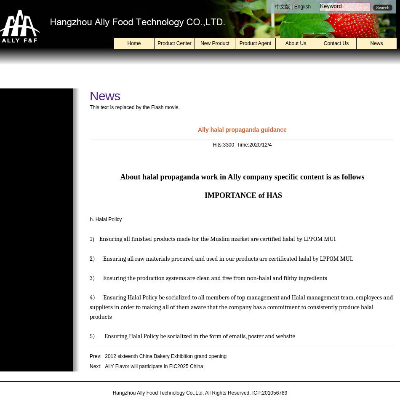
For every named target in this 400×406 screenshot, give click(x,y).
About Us (295, 43)
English (302, 7)
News (376, 43)
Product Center (174, 43)
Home (134, 43)
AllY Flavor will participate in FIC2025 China (154, 366)
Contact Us (336, 43)
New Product (214, 43)
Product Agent (255, 43)
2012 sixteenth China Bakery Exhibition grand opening (166, 356)
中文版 (282, 7)
